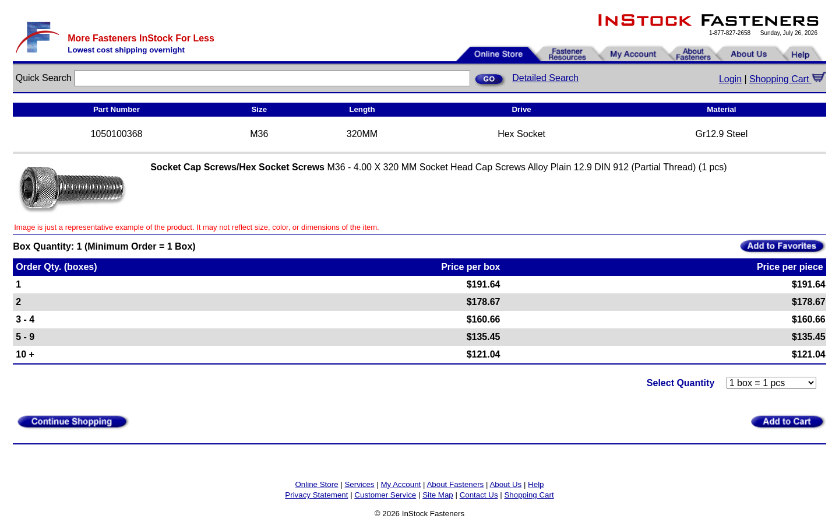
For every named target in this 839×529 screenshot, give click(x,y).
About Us (505, 484)
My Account (400, 484)
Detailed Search (545, 78)
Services (359, 484)
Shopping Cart (787, 79)
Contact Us (479, 495)
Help (536, 484)
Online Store (316, 484)
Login (730, 79)
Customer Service (385, 495)
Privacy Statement (316, 495)
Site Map (437, 495)
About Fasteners (455, 484)
